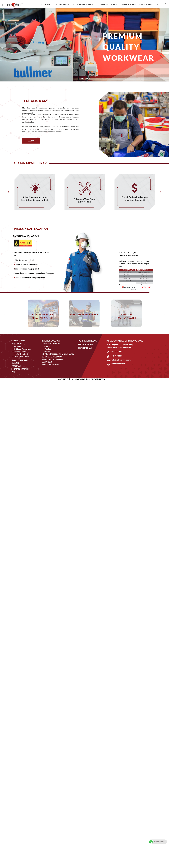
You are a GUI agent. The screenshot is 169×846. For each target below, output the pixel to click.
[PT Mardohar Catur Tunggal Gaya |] (12, 4)
